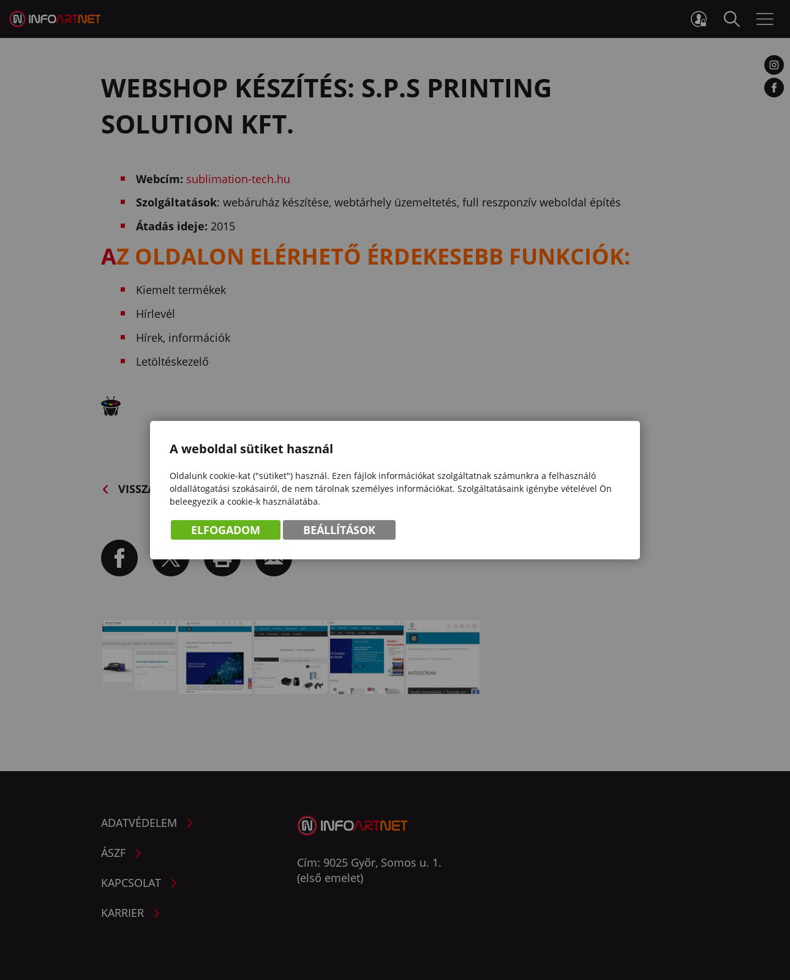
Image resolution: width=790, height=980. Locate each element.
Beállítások (339, 531)
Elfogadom (225, 531)
